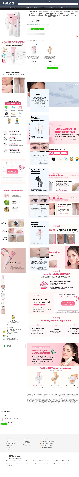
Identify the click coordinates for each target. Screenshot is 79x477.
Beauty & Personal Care (36, 24)
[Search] (47, 4)
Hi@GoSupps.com (28, 445)
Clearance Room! (5, 411)
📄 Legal (7, 449)
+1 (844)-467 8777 (10, 346)
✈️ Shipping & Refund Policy (11, 443)
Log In (45, 2)
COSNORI (33, 23)
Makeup (44, 24)
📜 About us (8, 441)
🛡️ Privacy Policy (9, 445)
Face (48, 24)
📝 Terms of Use (9, 447)
